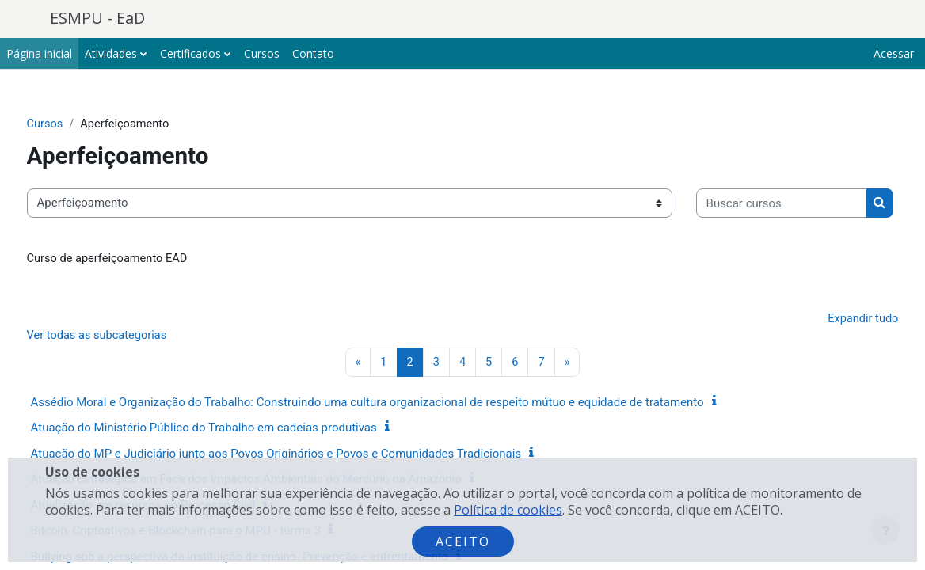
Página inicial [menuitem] (39, 53)
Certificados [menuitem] (190, 53)
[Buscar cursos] (141, 252)
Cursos (74, 124)
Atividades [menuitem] (111, 53)
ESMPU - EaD (97, 17)
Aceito (463, 541)
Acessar (894, 53)
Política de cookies (508, 510)
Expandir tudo (832, 369)
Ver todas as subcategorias (128, 386)
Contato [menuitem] (313, 53)
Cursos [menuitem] (262, 53)
